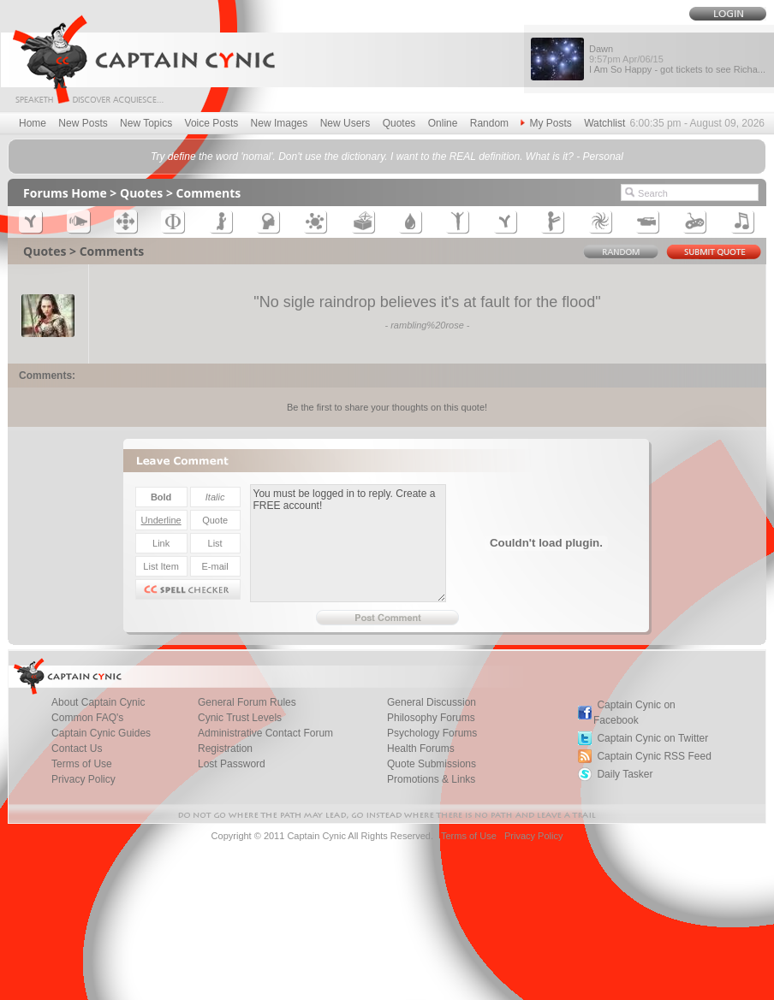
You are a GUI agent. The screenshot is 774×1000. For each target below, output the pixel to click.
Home (32, 123)
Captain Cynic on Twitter (652, 738)
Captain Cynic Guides (101, 733)
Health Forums (421, 748)
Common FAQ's (87, 718)
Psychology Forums (432, 733)
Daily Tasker (624, 774)
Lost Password (231, 764)
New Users (345, 123)
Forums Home (65, 193)
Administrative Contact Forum (265, 733)
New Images (279, 123)
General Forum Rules (247, 702)
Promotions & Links (431, 779)
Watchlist (604, 123)
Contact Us (76, 748)
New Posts (82, 123)
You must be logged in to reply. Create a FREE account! (348, 543)
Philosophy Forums (431, 718)
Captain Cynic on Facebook (634, 712)
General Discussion (431, 702)
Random (489, 123)
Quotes (399, 123)
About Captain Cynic (98, 702)
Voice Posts (212, 123)
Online (443, 123)
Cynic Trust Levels (240, 718)
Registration (225, 748)
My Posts (546, 123)
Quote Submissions (431, 764)
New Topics (146, 123)
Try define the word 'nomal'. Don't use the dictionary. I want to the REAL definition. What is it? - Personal (387, 157)
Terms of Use (81, 764)
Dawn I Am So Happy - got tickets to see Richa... (677, 59)
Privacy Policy (83, 779)
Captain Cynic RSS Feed (654, 756)
